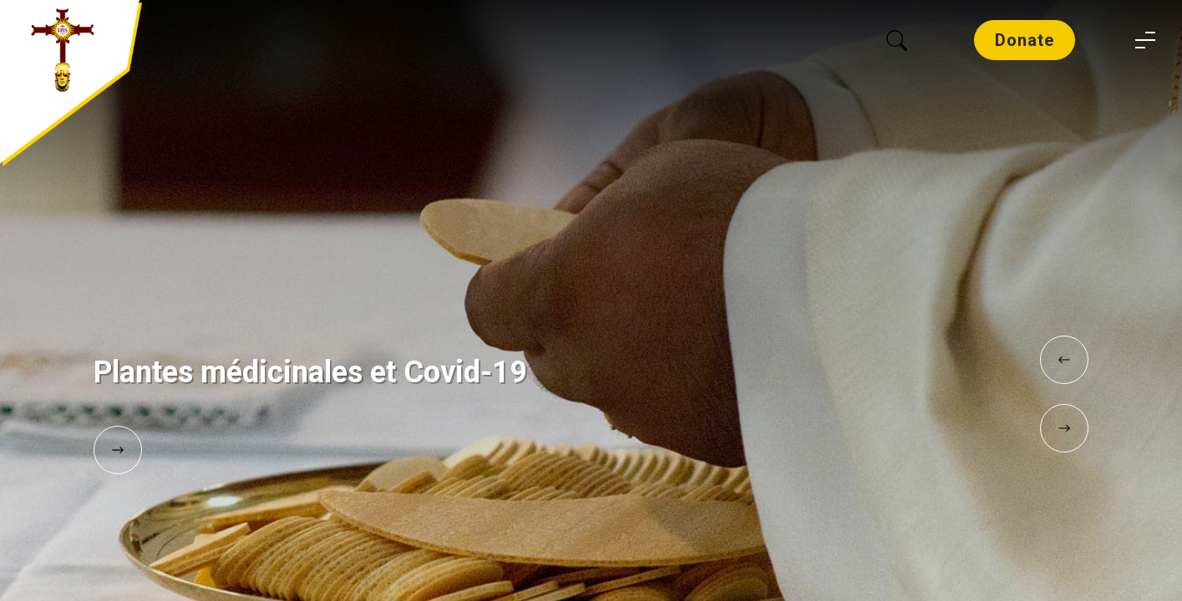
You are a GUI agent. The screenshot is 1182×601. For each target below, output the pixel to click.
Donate (1024, 40)
